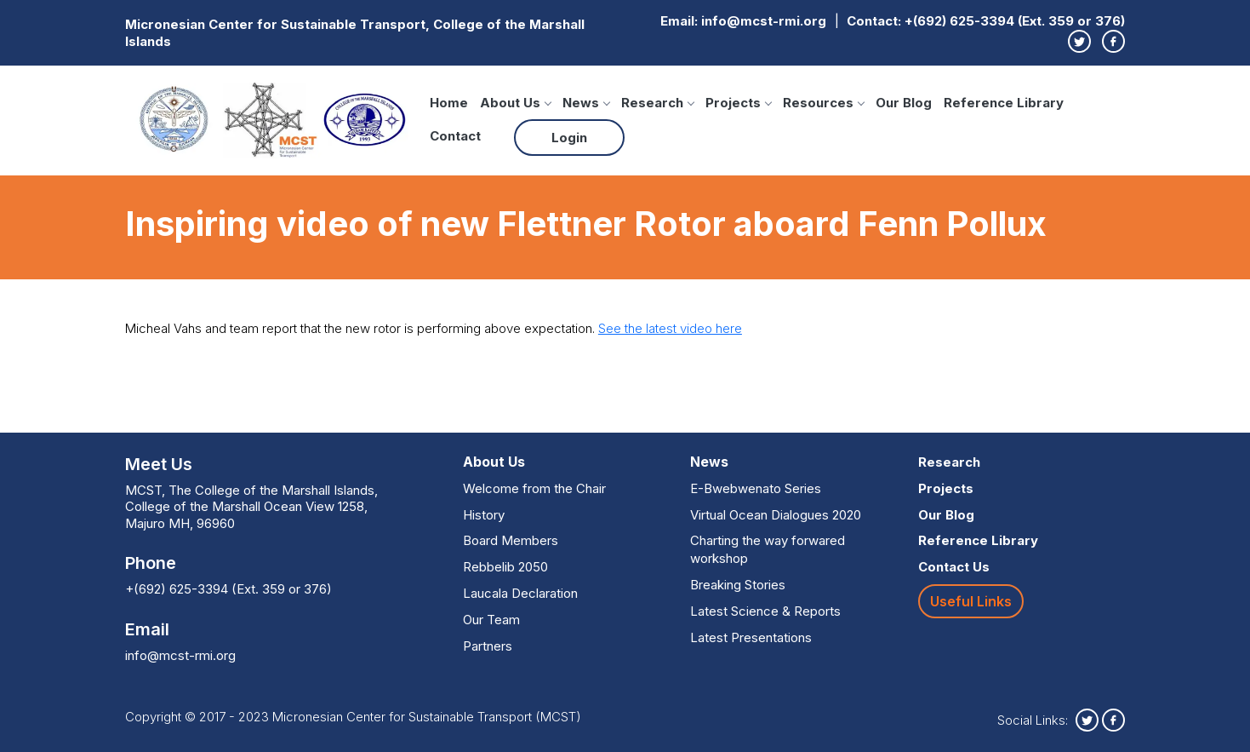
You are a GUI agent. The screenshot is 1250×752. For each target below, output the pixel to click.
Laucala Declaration (520, 593)
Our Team (491, 619)
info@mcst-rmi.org (763, 21)
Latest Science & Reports (765, 611)
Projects (738, 103)
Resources (823, 103)
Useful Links (971, 601)
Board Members (510, 540)
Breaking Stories (737, 585)
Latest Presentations (751, 637)
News (585, 103)
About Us (515, 103)
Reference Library (1004, 103)
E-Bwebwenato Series (755, 488)
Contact (455, 136)
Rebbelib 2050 (505, 567)
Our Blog (904, 103)
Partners (487, 646)
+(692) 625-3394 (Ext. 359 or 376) (1015, 21)
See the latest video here (670, 328)
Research (657, 103)
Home (449, 103)
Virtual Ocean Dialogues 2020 (775, 515)
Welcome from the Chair (534, 488)
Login (569, 137)
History (484, 515)
